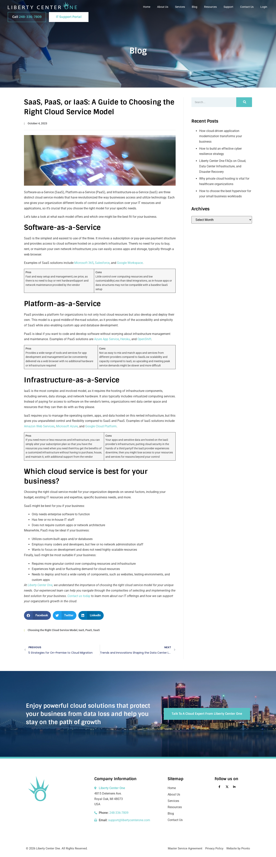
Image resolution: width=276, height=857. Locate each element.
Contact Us (247, 6)
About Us (162, 6)
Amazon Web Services (39, 426)
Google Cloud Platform (101, 426)
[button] (37, 615)
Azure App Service (106, 339)
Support (228, 6)
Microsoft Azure (67, 426)
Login (263, 6)
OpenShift (144, 339)
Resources (210, 6)
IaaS (81, 630)
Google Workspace (130, 263)
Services (180, 6)
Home (146, 6)
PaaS (88, 630)
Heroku (125, 339)
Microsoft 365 (84, 263)
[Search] (244, 102)
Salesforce (102, 263)
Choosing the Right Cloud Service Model (52, 630)
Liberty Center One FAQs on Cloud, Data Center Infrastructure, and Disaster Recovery (222, 166)
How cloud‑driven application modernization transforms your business (220, 136)
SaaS (96, 630)
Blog (194, 6)
